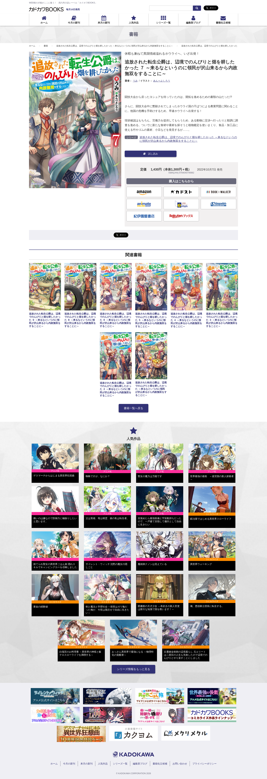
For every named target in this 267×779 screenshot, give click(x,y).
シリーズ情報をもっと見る (133, 669)
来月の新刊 (104, 22)
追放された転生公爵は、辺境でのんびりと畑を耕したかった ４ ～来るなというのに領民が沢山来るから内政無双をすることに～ (186, 320)
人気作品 (134, 22)
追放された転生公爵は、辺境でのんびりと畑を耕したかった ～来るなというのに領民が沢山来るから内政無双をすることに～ (114, 46)
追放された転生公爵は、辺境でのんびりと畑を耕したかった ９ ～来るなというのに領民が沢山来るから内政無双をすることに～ (44, 320)
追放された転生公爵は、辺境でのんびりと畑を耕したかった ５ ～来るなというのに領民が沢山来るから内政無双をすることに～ (151, 320)
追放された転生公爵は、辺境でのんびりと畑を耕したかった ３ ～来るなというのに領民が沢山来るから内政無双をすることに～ (221, 320)
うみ (135, 80)
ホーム (44, 22)
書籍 (46, 46)
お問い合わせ (180, 763)
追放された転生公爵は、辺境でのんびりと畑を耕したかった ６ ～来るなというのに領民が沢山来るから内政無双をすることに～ (115, 320)
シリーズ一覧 (163, 22)
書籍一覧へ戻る (133, 408)
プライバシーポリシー (204, 763)
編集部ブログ (193, 22)
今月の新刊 (74, 22)
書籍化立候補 (223, 22)
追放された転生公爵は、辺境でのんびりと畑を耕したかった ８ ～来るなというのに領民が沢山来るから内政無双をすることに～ (80, 320)
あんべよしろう (161, 80)
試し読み (150, 153)
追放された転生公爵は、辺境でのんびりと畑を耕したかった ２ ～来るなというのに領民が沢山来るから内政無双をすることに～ (115, 389)
